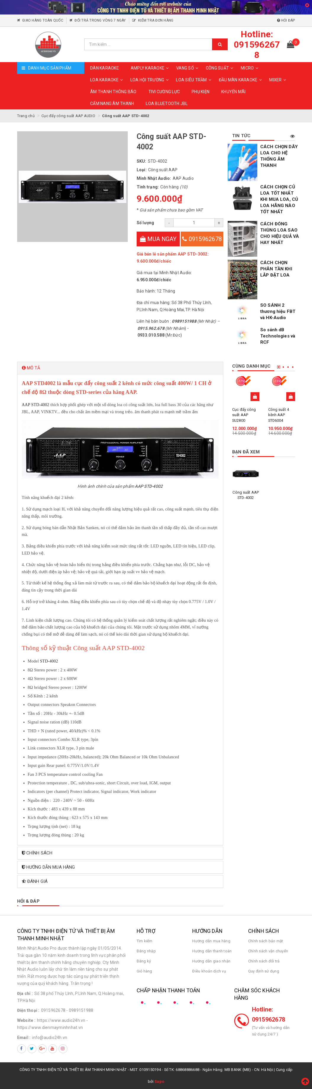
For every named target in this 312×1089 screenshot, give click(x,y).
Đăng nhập (146, 951)
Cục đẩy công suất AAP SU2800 (244, 414)
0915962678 (202, 239)
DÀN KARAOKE (104, 68)
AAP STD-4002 (35, 405)
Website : (26, 1020)
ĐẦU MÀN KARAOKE (241, 79)
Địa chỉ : (25, 993)
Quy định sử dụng (263, 971)
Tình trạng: (148, 187)
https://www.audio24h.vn (61, 1020)
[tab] (120, 368)
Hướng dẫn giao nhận (211, 961)
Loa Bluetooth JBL (166, 103)
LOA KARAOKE (107, 79)
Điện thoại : (28, 1010)
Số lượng (145, 222)
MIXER (278, 79)
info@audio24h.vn (49, 1037)
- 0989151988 (79, 1010)
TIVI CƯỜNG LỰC (164, 91)
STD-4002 (49, 661)
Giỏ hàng (144, 971)
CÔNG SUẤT (220, 68)
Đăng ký (144, 961)
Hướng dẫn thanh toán (212, 951)
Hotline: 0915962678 (268, 1014)
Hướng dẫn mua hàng (211, 941)
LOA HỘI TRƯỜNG (150, 79)
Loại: (142, 169)
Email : (24, 1037)
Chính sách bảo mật (265, 941)
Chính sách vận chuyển (268, 951)
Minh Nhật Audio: (154, 178)
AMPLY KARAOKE (150, 68)
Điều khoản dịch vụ (209, 971)
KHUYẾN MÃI (233, 91)
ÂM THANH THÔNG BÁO (113, 91)
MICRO (250, 68)
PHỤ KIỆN (200, 91)
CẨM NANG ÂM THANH (112, 103)
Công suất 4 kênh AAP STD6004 (278, 414)
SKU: (141, 161)
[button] (120, 368)
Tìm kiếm (145, 941)
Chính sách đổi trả (264, 961)
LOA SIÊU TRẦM (194, 79)
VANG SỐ (188, 68)
